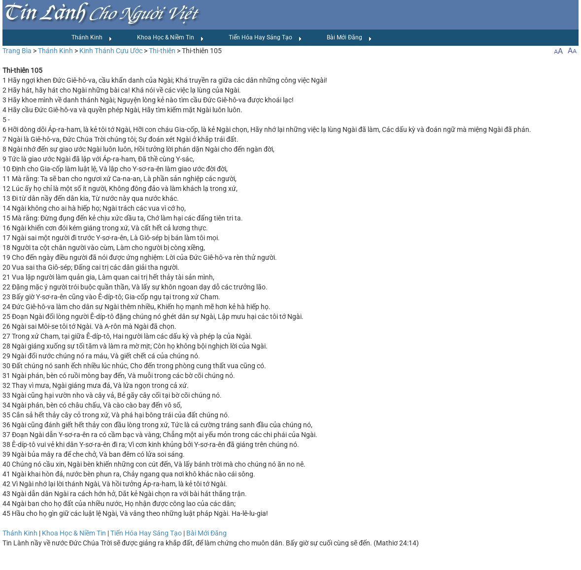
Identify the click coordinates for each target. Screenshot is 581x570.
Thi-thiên (162, 51)
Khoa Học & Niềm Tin (170, 38)
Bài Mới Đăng (349, 38)
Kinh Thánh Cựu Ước (110, 51)
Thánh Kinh (91, 38)
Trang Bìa (17, 51)
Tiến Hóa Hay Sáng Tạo (265, 38)
